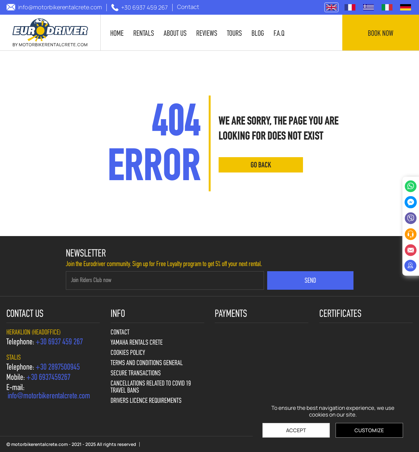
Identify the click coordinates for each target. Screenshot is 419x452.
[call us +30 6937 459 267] (139, 7)
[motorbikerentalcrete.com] (50, 32)
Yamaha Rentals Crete (137, 343)
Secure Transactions (136, 373)
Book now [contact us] (380, 34)
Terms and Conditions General (147, 363)
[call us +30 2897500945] (57, 368)
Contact (120, 332)
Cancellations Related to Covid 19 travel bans (151, 387)
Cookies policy (128, 353)
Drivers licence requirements (146, 401)
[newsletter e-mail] (165, 280)
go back (261, 165)
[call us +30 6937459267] (48, 378)
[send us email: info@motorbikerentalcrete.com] (54, 7)
